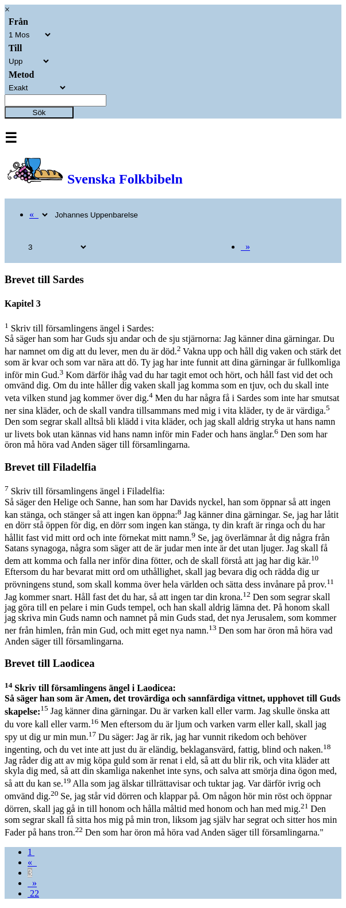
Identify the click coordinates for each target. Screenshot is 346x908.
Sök (39, 112)
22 (33, 893)
